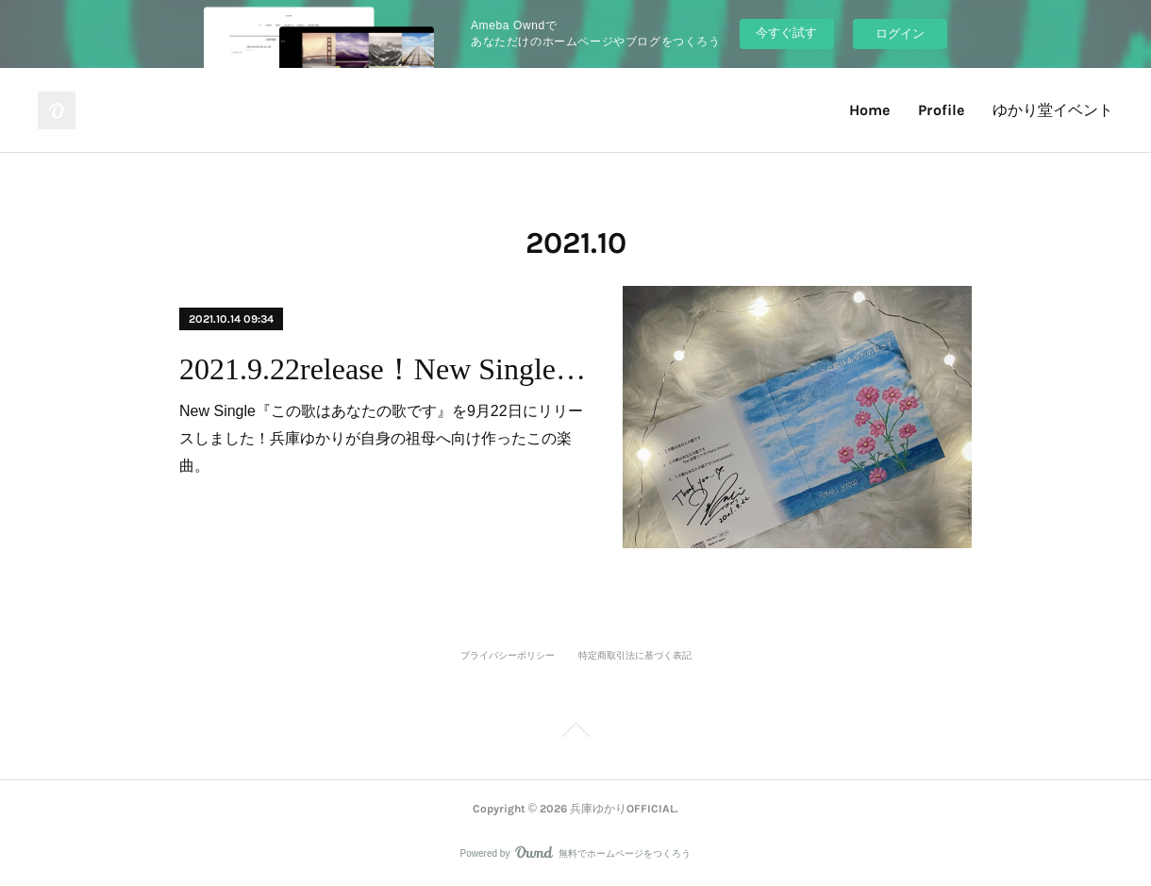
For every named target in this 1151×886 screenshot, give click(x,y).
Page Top (575, 733)
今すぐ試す (786, 32)
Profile (941, 110)
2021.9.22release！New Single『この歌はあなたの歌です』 (384, 369)
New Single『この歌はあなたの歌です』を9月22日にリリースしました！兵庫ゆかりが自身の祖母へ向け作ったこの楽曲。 (381, 438)
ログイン (900, 33)
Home (869, 110)
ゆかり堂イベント (1053, 110)
